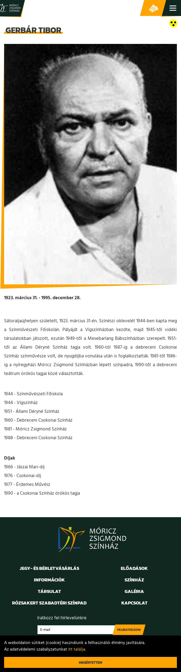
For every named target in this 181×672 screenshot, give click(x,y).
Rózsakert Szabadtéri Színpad (49, 602)
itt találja (76, 649)
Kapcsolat (134, 602)
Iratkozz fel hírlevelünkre (62, 618)
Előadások (134, 568)
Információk (49, 579)
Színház (134, 579)
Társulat (49, 591)
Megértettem (90, 662)
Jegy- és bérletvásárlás (154, 8)
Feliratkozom (128, 629)
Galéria (134, 591)
